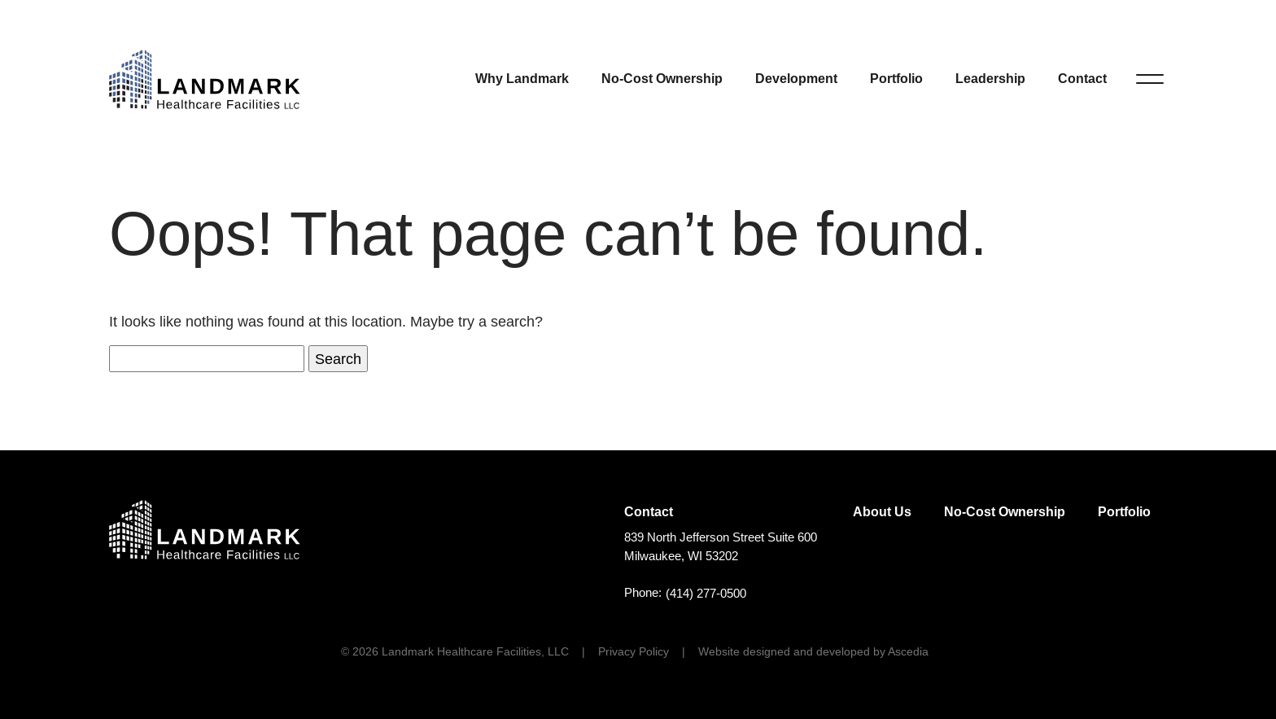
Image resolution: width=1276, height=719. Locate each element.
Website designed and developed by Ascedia (813, 651)
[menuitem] (522, 79)
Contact (1082, 78)
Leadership (990, 78)
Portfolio (896, 78)
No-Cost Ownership (662, 78)
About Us (882, 511)
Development (796, 78)
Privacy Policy (633, 651)
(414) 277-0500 (706, 593)
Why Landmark (522, 78)
